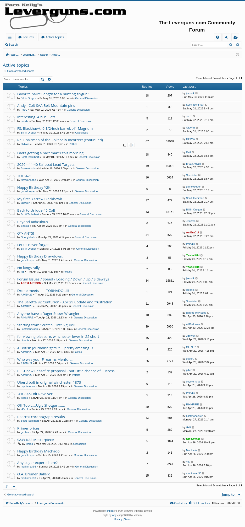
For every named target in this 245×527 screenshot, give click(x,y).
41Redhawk (193, 324)
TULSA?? (24, 175)
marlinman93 (28, 466)
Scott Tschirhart (195, 104)
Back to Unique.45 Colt (36, 210)
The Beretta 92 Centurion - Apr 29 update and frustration (64, 302)
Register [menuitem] (236, 38)
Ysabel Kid (193, 255)
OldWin (190, 127)
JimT (189, 116)
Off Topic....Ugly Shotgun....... (41, 405)
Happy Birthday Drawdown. (40, 256)
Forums (75, 37)
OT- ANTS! (25, 233)
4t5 (22, 271)
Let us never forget (33, 244)
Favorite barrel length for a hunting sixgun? (53, 93)
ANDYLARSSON (31, 283)
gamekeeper (28, 191)
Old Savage (193, 438)
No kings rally (28, 267)
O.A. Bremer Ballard (33, 474)
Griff (188, 152)
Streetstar (192, 175)
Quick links (11, 38)
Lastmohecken (29, 329)
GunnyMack (28, 237)
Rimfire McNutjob (196, 312)
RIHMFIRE (27, 317)
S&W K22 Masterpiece (35, 439)
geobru (190, 358)
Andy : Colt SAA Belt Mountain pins (46, 105)
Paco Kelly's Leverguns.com (38, 37)
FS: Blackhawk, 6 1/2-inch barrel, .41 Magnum (55, 128)
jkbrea (24, 397)
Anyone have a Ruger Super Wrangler (48, 313)
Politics (73, 144)
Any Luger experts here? (37, 462)
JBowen (25, 202)
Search (13, 44)
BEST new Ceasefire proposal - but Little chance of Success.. (67, 370)
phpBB (110, 511)
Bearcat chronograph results (41, 416)
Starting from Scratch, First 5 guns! (46, 325)
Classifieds (81, 132)
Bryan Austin (28, 168)
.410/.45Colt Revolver (35, 393)
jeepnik (190, 93)
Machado (191, 450)
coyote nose (28, 386)
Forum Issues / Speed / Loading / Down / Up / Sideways (63, 279)
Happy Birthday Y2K (33, 187)
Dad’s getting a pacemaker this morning (50, 153)
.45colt (24, 409)
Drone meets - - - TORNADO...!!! (43, 290)
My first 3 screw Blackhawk (39, 198)
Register (44, 44)
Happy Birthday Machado (38, 451)
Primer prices (28, 428)
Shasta (25, 225)
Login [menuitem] (227, 38)
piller (189, 370)
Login (28, 44)
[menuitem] (217, 37)
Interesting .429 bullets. (36, 116)
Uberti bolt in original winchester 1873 (49, 382)
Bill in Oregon (29, 98)
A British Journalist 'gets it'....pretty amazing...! (55, 347)
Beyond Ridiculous (32, 221)
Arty (114, 515)
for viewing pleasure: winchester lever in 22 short (58, 336)
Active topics (102, 37)
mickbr (24, 121)
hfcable (25, 340)
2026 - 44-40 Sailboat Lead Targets (45, 164)
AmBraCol (192, 232)
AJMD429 (26, 294)
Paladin (190, 243)
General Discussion (86, 98)
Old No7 (191, 347)
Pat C (24, 109)
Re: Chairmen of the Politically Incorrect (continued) (60, 139)
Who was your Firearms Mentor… (45, 359)
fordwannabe (28, 179)
